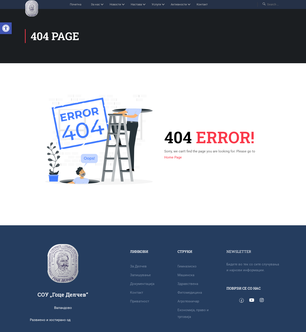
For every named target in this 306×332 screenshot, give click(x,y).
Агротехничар (188, 301)
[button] (6, 28)
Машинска (185, 275)
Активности (179, 4)
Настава (136, 4)
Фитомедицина (189, 293)
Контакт (202, 4)
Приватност (139, 301)
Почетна (75, 4)
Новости (115, 4)
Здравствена (187, 284)
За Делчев (138, 266)
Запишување (140, 275)
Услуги (156, 4)
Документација (142, 284)
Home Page (173, 157)
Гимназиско (187, 266)
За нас (95, 4)
